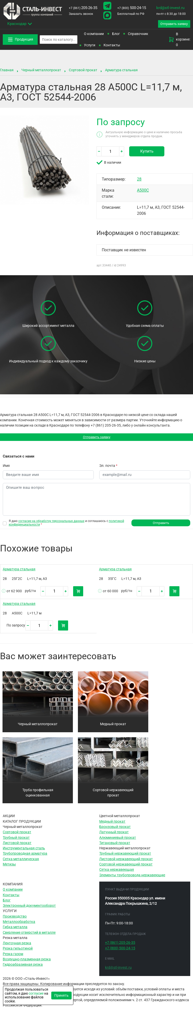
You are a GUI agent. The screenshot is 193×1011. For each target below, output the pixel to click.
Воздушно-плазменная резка (27, 962)
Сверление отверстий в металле (29, 935)
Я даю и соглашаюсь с (66, 525)
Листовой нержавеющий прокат (126, 862)
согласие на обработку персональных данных (51, 523)
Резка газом (13, 957)
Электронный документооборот (29, 909)
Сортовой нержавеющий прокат (113, 795)
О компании (94, 35)
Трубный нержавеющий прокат (125, 856)
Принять (61, 995)
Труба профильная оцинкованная (37, 795)
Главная (7, 71)
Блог (116, 35)
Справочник (138, 35)
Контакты (112, 46)
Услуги (89, 46)
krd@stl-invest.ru (170, 8)
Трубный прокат (16, 840)
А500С (143, 191)
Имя (6, 468)
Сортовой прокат (83, 71)
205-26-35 (83, 8)
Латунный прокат (114, 835)
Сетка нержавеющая (116, 872)
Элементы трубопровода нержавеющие (132, 878)
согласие (36, 993)
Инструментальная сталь (24, 851)
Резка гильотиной (18, 951)
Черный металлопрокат (41, 71)
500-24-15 (131, 8)
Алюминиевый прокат (117, 840)
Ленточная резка (17, 946)
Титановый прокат (114, 846)
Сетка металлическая (21, 862)
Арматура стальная (121, 71)
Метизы (9, 867)
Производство (15, 919)
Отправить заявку (96, 439)
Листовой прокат (17, 846)
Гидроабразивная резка (23, 967)
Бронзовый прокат (115, 830)
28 (139, 180)
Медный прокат (113, 727)
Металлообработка (19, 925)
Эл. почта (108, 468)
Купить (147, 152)
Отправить (161, 526)
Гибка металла (15, 930)
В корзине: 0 (179, 40)
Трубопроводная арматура (25, 856)
